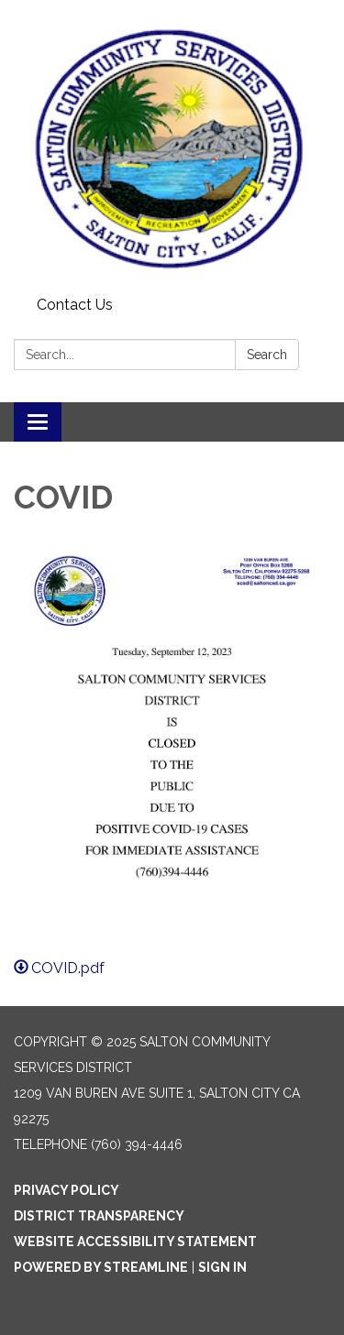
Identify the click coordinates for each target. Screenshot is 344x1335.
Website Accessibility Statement (135, 1241)
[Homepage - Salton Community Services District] (172, 144)
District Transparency (99, 1216)
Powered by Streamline (101, 1267)
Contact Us (75, 304)
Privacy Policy (66, 1190)
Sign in (222, 1267)
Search (267, 354)
